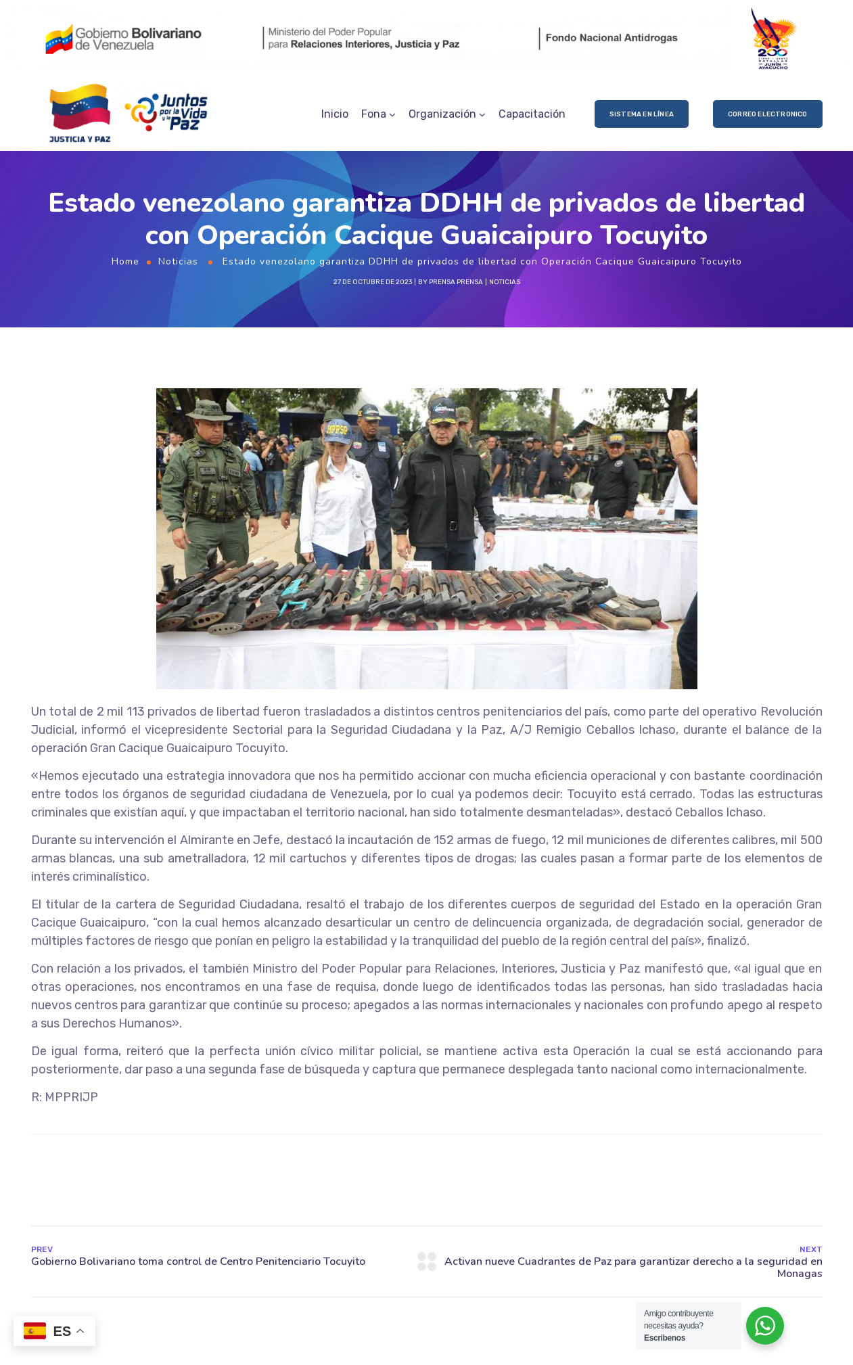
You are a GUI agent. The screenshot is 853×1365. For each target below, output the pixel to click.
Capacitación (532, 114)
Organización (442, 114)
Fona (373, 114)
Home (125, 261)
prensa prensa (456, 282)
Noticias (178, 261)
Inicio (334, 114)
